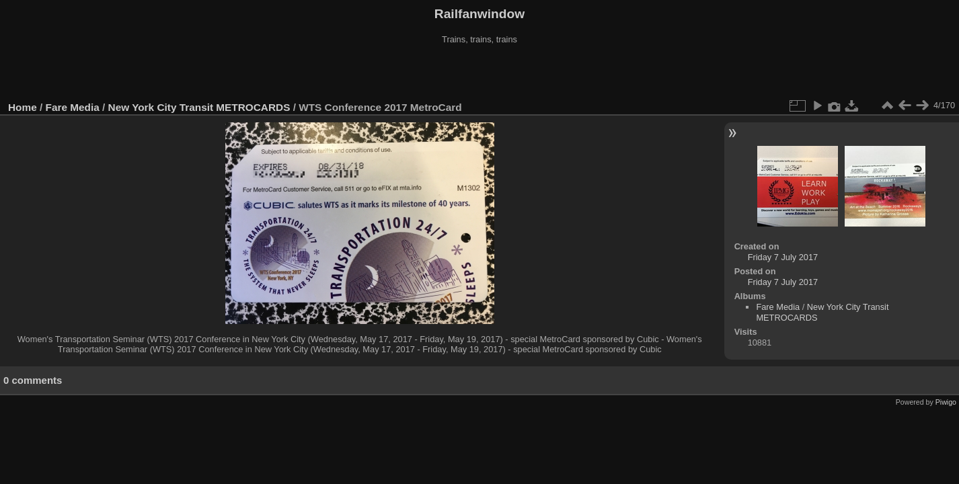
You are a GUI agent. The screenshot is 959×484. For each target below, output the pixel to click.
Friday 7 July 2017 (783, 257)
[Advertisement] (479, 73)
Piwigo (945, 402)
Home (22, 107)
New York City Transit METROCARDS (199, 107)
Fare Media (73, 107)
